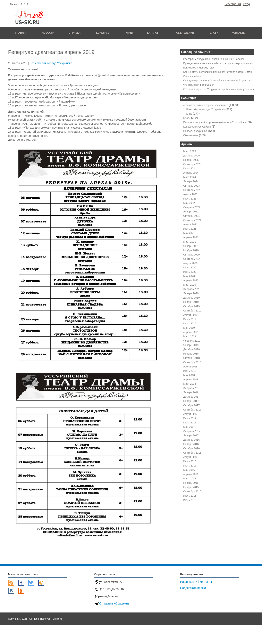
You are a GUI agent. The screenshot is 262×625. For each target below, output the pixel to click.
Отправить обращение (114, 603)
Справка (75, 32)
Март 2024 (189, 177)
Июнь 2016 (189, 465)
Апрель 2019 (190, 332)
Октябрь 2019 (191, 306)
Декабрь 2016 (191, 439)
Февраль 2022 (191, 207)
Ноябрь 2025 (191, 160)
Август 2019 (190, 315)
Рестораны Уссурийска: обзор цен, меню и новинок (214, 59)
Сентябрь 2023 (192, 190)
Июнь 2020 (189, 271)
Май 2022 (189, 203)
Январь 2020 (191, 293)
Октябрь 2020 (191, 254)
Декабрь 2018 (191, 349)
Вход (246, 4)
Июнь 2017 (189, 422)
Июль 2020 (189, 267)
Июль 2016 (189, 461)
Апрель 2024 (190, 172)
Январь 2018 (191, 392)
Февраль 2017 (191, 431)
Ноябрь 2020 (191, 250)
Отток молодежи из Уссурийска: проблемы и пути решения (218, 89)
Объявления (185, 32)
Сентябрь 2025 (192, 164)
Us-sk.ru (57, 618)
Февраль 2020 (191, 289)
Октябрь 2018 (191, 358)
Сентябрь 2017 (192, 409)
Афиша (129, 32)
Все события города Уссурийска (50, 63)
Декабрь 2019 (191, 297)
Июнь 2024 (189, 168)
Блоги (214, 32)
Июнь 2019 (189, 323)
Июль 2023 (189, 198)
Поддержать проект (193, 588)
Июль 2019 (189, 319)
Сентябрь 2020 (192, 259)
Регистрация (233, 4)
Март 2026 (189, 151)
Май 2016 (189, 470)
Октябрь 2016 (191, 448)
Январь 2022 (191, 211)
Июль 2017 (189, 418)
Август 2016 (190, 457)
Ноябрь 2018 (191, 353)
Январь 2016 (191, 482)
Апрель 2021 (190, 237)
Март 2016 (189, 478)
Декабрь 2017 (191, 396)
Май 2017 (189, 426)
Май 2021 (189, 233)
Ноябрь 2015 (191, 487)
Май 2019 (189, 327)
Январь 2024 (191, 181)
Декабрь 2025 (191, 155)
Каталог (153, 32)
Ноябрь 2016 (191, 444)
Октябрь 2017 (191, 405)
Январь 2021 (191, 246)
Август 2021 (190, 224)
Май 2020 (189, 276)
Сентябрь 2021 (192, 220)
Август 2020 (190, 263)
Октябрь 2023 (191, 185)
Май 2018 (189, 375)
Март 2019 (189, 336)
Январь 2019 (191, 345)
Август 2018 (190, 366)
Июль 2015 (189, 495)
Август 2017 (190, 414)
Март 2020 (189, 284)
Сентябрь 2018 (192, 362)
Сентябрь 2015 (192, 491)
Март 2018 (189, 383)
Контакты (239, 32)
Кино (189, 113)
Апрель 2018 (190, 379)
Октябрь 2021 (191, 215)
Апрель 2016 (190, 474)
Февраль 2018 (191, 388)
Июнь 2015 (189, 500)
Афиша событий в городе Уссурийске (205, 105)
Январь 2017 (191, 435)
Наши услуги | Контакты (196, 581)
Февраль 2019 (191, 340)
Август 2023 (190, 194)
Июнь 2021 (189, 228)
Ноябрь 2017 (191, 401)
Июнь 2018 (189, 371)
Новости (48, 32)
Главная (21, 32)
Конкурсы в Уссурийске (197, 126)
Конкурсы (103, 32)
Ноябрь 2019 (191, 302)
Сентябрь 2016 (192, 452)
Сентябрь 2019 (192, 310)
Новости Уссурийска (195, 131)
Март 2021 (189, 241)
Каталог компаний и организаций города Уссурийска (214, 122)
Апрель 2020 (190, 280)
